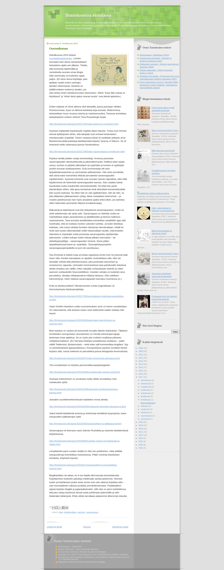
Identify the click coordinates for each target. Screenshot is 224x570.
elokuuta (145, 406)
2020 (140, 429)
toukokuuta (146, 393)
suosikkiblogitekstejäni (60, 58)
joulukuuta (145, 419)
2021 (140, 432)
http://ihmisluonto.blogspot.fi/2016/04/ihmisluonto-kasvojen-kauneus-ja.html (87, 406)
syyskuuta (145, 409)
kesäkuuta (145, 396)
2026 (140, 448)
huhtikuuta (145, 390)
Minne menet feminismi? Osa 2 (165, 253)
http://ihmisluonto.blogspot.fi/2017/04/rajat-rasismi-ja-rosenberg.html (84, 124)
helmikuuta (146, 384)
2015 (140, 371)
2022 (140, 435)
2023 (140, 438)
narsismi (81, 512)
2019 (140, 425)
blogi (61, 512)
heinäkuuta (146, 400)
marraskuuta (146, 416)
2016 (140, 374)
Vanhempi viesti (120, 526)
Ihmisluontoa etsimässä (88, 15)
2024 (140, 441)
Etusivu (87, 526)
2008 (140, 348)
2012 (140, 361)
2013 (140, 364)
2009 (140, 351)
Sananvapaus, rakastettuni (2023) (154, 55)
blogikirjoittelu (70, 512)
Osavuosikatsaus (147, 403)
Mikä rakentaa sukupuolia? (163, 150)
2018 (140, 422)
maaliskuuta (146, 387)
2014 (140, 367)
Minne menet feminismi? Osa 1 (165, 130)
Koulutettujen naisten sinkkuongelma (153, 193)
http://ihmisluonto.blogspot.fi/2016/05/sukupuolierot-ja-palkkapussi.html (85, 423)
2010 (140, 355)
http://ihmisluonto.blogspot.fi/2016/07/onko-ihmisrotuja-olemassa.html (84, 358)
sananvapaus (92, 512)
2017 (140, 377)
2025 (140, 445)
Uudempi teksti (54, 526)
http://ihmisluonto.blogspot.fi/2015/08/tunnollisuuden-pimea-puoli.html (84, 372)
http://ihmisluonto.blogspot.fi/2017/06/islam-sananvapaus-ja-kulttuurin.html (87, 151)
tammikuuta (146, 380)
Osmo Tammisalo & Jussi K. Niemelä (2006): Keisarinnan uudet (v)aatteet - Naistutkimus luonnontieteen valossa (159, 85)
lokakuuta (145, 412)
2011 (140, 358)
